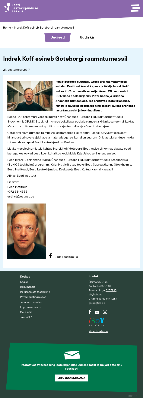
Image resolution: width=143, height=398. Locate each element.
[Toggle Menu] (135, 7)
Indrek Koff (120, 87)
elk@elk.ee (95, 294)
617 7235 (111, 290)
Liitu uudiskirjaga (71, 378)
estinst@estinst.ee (20, 196)
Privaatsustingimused (33, 297)
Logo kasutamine (30, 307)
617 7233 (111, 298)
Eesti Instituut (26, 176)
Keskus (25, 277)
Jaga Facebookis (66, 257)
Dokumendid (27, 286)
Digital (133, 396)
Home (7, 28)
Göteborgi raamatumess (23, 133)
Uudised (57, 37)
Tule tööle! (26, 317)
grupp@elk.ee (97, 303)
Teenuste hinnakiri (31, 302)
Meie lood (26, 312)
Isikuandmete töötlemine (35, 292)
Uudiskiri (88, 37)
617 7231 (105, 286)
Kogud (24, 282)
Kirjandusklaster (98, 331)
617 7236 (102, 282)
